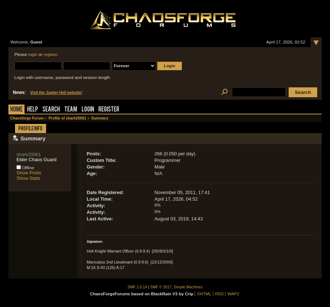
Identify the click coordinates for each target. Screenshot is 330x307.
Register (108, 110)
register (50, 54)
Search (51, 110)
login (33, 54)
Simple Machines (188, 287)
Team (70, 110)
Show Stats (28, 178)
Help (32, 110)
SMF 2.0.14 (137, 287)
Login (88, 110)
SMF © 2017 (161, 287)
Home (16, 110)
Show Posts (28, 172)
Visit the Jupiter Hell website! (56, 93)
